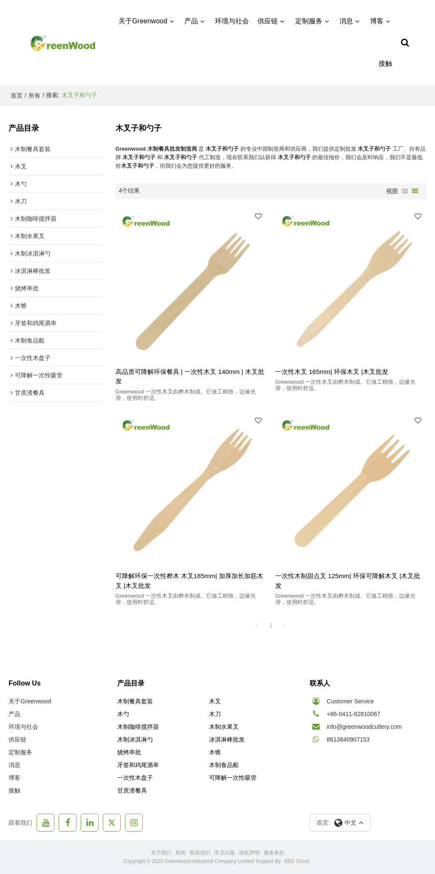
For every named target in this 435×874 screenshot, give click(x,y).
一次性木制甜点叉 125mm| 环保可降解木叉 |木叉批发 (348, 580)
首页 (17, 95)
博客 (377, 21)
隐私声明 (249, 853)
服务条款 (274, 853)
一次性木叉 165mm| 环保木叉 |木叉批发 (332, 371)
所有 (34, 95)
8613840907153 (348, 739)
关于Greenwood (143, 21)
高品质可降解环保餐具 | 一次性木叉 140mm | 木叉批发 (190, 376)
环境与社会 (232, 21)
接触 (385, 63)
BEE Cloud (297, 861)
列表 (405, 191)
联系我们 (200, 853)
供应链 (267, 21)
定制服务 (308, 21)
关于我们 (161, 853)
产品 (191, 21)
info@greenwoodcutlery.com (364, 726)
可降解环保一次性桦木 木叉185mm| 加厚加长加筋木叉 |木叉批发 (189, 580)
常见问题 (225, 853)
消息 (346, 21)
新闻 (180, 853)
